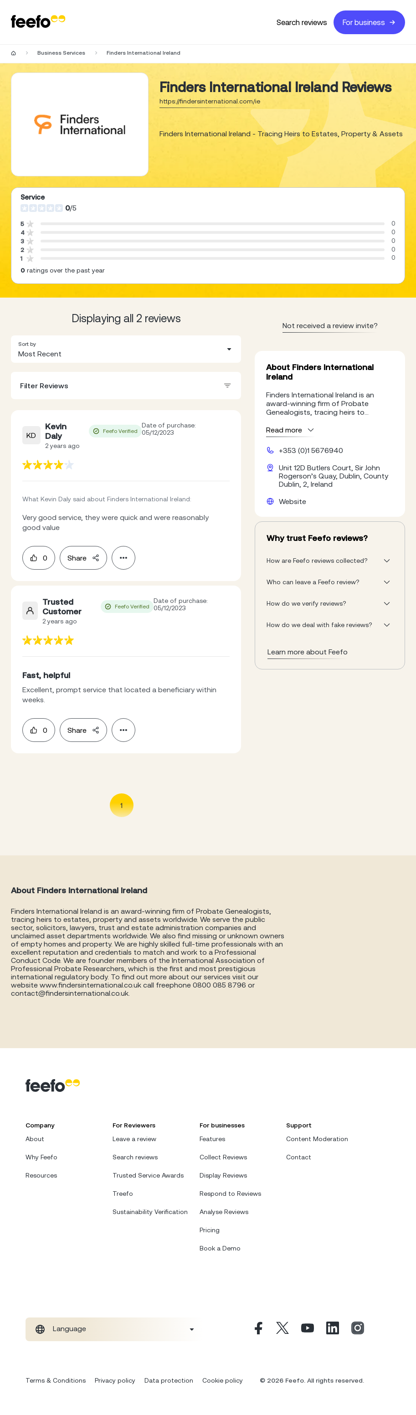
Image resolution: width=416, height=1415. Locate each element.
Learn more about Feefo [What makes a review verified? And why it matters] (307, 652)
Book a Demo (220, 1248)
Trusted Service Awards (148, 1175)
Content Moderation (317, 1138)
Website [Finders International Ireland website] (292, 501)
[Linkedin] (332, 1329)
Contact (298, 1157)
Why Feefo (41, 1157)
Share (83, 558)
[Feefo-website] (38, 22)
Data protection (168, 1380)
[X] (282, 1329)
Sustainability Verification (150, 1211)
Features (212, 1138)
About (35, 1138)
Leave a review (134, 1138)
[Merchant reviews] (79, 124)
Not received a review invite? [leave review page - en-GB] (330, 325)
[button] (126, 349)
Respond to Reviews (230, 1193)
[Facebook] (257, 1329)
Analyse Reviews (224, 1211)
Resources (41, 1175)
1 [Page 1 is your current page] (121, 805)
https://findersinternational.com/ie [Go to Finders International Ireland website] (209, 101)
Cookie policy (222, 1380)
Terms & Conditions (56, 1380)
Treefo (123, 1193)
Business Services (61, 53)
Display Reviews (223, 1175)
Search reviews (302, 22)
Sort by (27, 344)
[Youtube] (307, 1329)
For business (369, 22)
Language (69, 1328)
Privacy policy (115, 1380)
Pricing (210, 1230)
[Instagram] (357, 1329)
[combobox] (126, 349)
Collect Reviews (223, 1157)
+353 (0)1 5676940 (311, 450)
